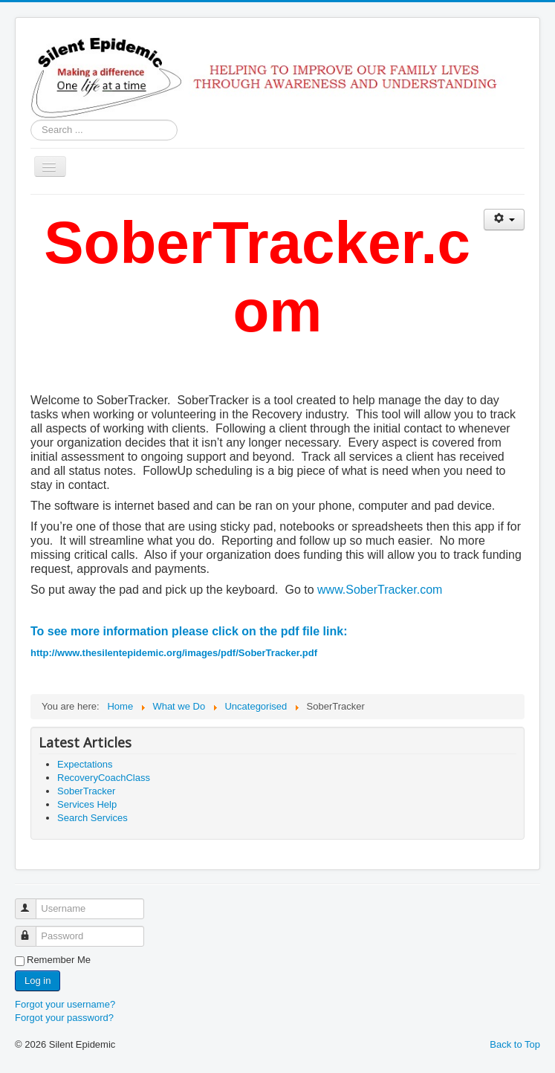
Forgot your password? (64, 1017)
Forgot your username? (65, 1004)
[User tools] (504, 219)
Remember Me (59, 959)
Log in (38, 980)
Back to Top (515, 1044)
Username (32, 902)
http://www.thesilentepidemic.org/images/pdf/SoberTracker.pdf (173, 652)
